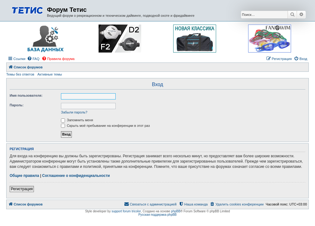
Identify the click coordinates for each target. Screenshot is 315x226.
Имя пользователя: (26, 95)
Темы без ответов (20, 74)
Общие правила (24, 175)
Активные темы (49, 74)
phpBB (175, 211)
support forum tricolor (126, 211)
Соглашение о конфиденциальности (76, 175)
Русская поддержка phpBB (157, 214)
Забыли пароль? (74, 112)
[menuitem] (33, 58)
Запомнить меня (77, 120)
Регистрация (22, 189)
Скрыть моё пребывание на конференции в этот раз (105, 125)
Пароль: (17, 105)
